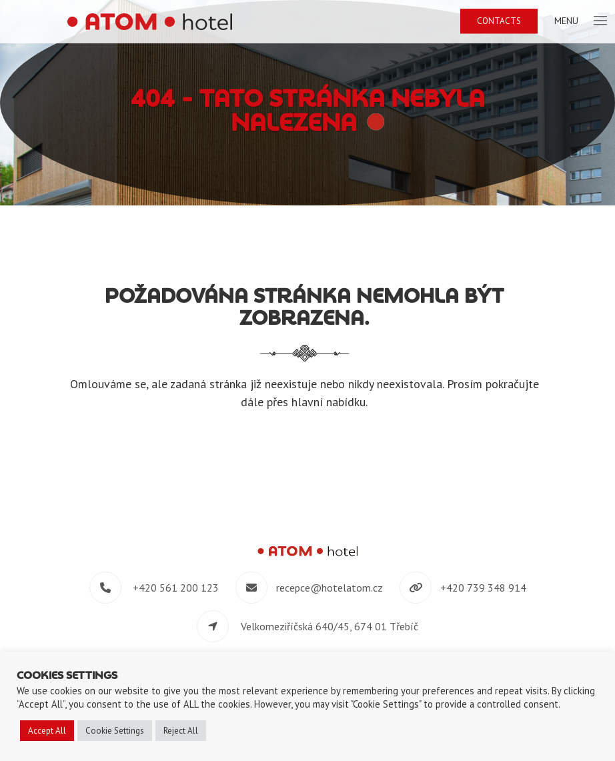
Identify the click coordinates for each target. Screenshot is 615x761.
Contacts (499, 21)
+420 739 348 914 (483, 587)
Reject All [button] (180, 730)
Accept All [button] (47, 730)
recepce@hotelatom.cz (329, 587)
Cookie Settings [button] (114, 730)
